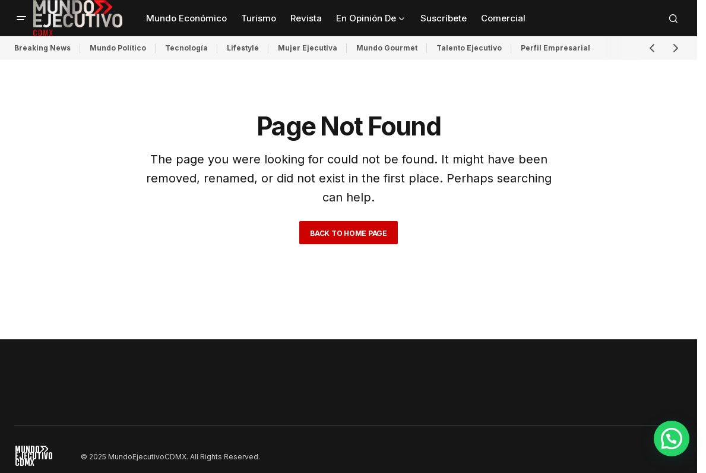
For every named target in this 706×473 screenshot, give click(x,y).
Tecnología (186, 47)
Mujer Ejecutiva (307, 47)
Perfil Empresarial (555, 47)
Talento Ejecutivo (469, 47)
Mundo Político (118, 47)
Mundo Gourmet (386, 47)
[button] (21, 18)
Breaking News (42, 47)
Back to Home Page (348, 233)
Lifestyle (243, 47)
